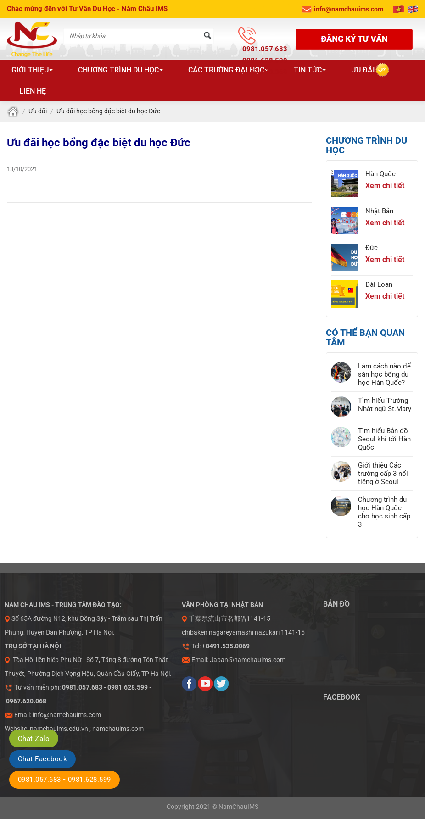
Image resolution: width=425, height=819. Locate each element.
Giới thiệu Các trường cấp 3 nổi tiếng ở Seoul (383, 473)
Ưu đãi (363, 70)
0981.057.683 (264, 49)
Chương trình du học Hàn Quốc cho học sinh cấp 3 (384, 512)
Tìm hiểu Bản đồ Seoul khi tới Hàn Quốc (384, 439)
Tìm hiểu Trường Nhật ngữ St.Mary (384, 404)
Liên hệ (32, 91)
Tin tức (310, 70)
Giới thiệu (32, 70)
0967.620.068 (264, 72)
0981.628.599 (264, 60)
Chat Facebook (42, 759)
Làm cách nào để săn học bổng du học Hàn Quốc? (384, 374)
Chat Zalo (34, 739)
